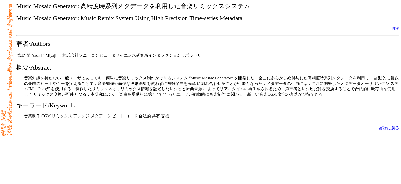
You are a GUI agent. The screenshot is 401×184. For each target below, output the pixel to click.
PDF (395, 28)
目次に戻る (388, 128)
